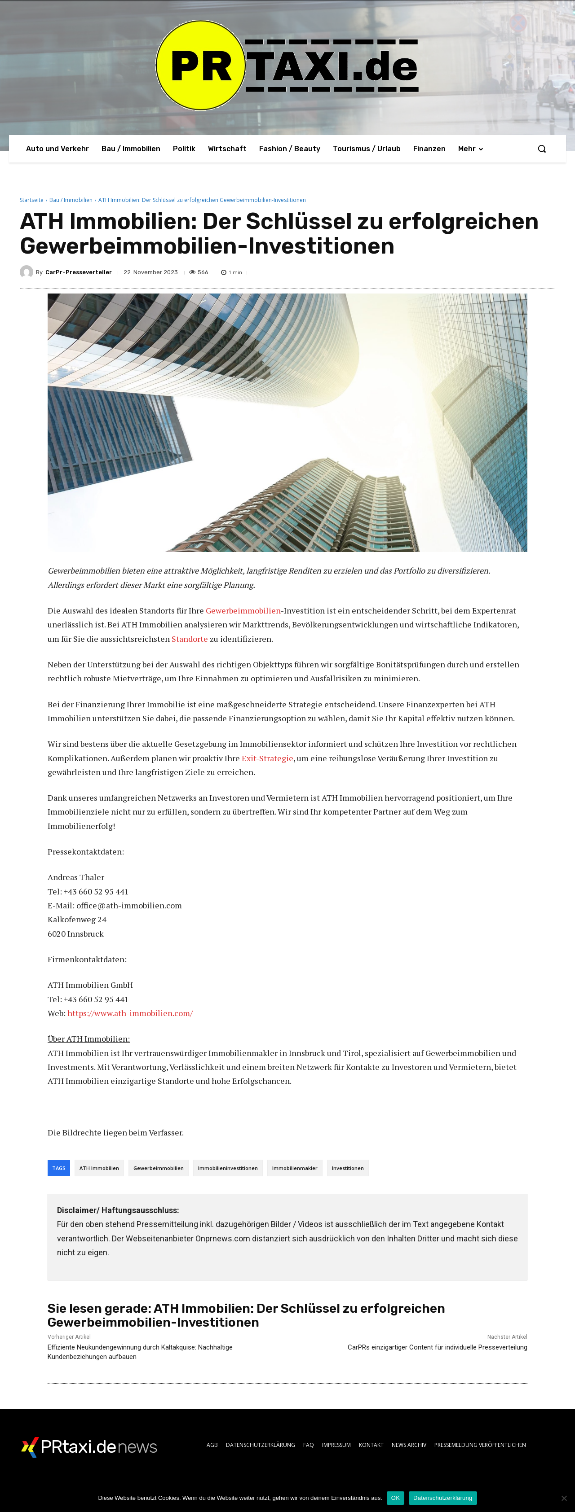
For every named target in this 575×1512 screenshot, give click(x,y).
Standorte (190, 638)
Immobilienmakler (295, 1168)
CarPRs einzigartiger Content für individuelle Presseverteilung (437, 1347)
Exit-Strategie (267, 758)
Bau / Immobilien (71, 200)
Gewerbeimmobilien (243, 610)
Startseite (32, 200)
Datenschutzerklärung (442, 1497)
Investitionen (348, 1168)
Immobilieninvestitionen (228, 1168)
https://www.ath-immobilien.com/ (130, 1013)
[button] (541, 148)
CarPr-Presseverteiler (78, 272)
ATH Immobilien (99, 1168)
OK (395, 1497)
